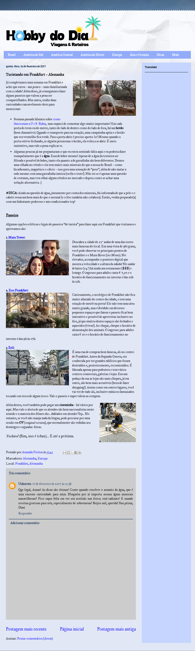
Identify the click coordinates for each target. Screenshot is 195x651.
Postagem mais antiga (116, 629)
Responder (25, 513)
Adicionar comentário (24, 523)
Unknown (24, 484)
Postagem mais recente (26, 629)
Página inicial (72, 629)
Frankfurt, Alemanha (29, 463)
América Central (62, 55)
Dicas (160, 55)
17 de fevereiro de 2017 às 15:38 (51, 484)
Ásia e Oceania (139, 55)
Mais (175, 55)
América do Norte (92, 55)
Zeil (11, 348)
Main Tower (16, 237)
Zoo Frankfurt (18, 290)
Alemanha (29, 458)
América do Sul (33, 55)
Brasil (12, 55)
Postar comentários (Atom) (35, 638)
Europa (117, 55)
